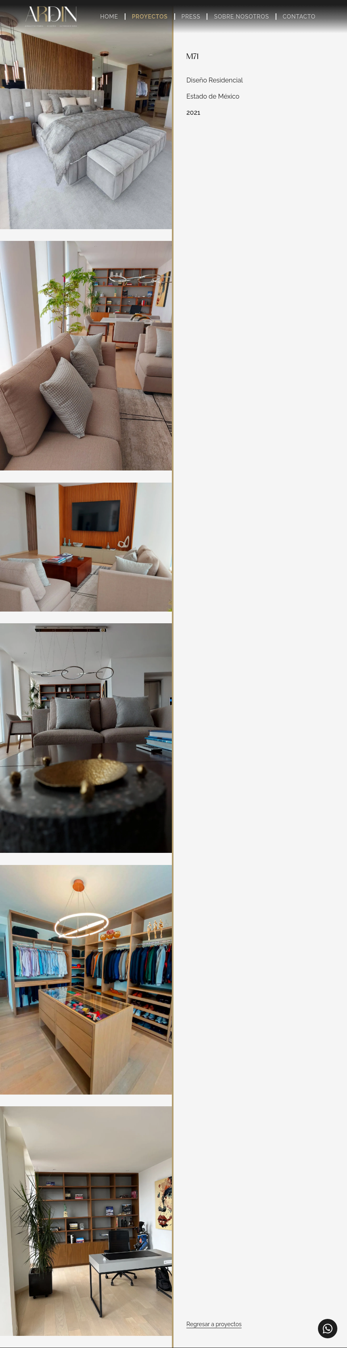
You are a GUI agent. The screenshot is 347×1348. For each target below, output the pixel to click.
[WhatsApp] (327, 1328)
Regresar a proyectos (214, 1324)
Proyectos (150, 16)
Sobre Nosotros (241, 16)
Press (191, 16)
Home (109, 16)
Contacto (299, 16)
